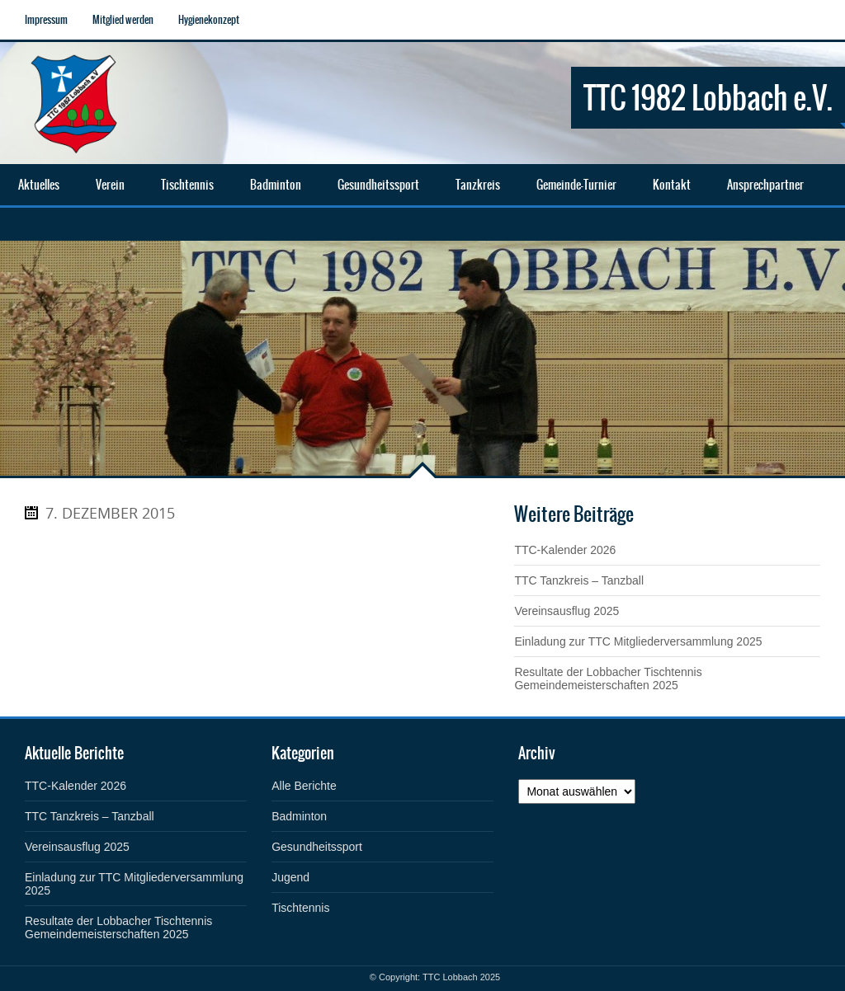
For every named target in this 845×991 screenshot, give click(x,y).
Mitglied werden (122, 19)
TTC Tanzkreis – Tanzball (579, 580)
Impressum (46, 19)
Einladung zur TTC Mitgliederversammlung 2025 (638, 641)
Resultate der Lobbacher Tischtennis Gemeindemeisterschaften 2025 (607, 678)
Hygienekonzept (208, 19)
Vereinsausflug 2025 (566, 611)
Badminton (299, 816)
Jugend (290, 877)
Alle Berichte (304, 785)
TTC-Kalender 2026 (565, 550)
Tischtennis (300, 907)
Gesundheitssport (316, 846)
